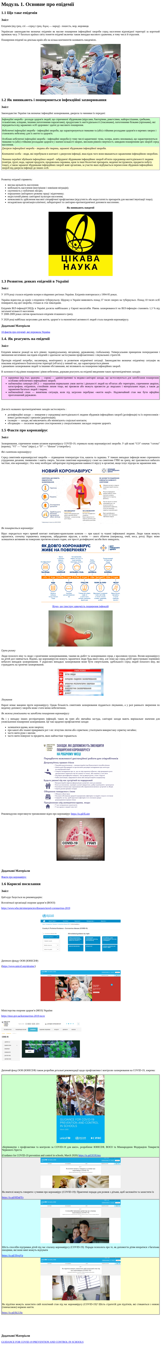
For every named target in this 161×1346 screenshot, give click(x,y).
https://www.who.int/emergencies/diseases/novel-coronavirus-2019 (35, 908)
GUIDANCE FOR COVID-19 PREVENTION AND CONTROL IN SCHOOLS (42, 1342)
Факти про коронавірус (13, 877)
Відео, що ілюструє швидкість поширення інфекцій (80, 606)
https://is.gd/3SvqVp (12, 1255)
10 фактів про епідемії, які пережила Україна (25, 332)
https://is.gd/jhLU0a (12, 1312)
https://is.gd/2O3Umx (89, 1155)
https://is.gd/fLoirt (80, 813)
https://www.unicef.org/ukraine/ (18, 966)
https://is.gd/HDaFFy (13, 1197)
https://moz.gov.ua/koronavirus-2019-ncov (23, 1016)
